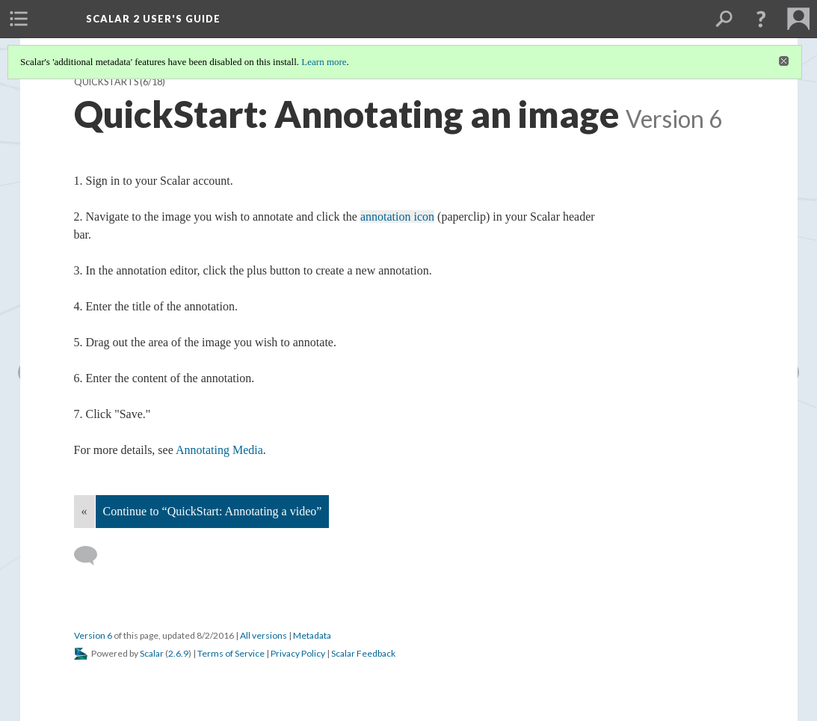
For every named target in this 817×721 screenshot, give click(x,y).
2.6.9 (178, 653)
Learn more (323, 61)
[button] (761, 18)
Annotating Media (219, 450)
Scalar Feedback (363, 653)
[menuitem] (18, 18)
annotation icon (397, 216)
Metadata (312, 635)
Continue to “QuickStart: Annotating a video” (212, 511)
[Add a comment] (92, 555)
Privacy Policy (298, 653)
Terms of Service (231, 653)
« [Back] (84, 511)
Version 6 (93, 635)
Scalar (152, 653)
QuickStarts (106, 82)
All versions (263, 635)
